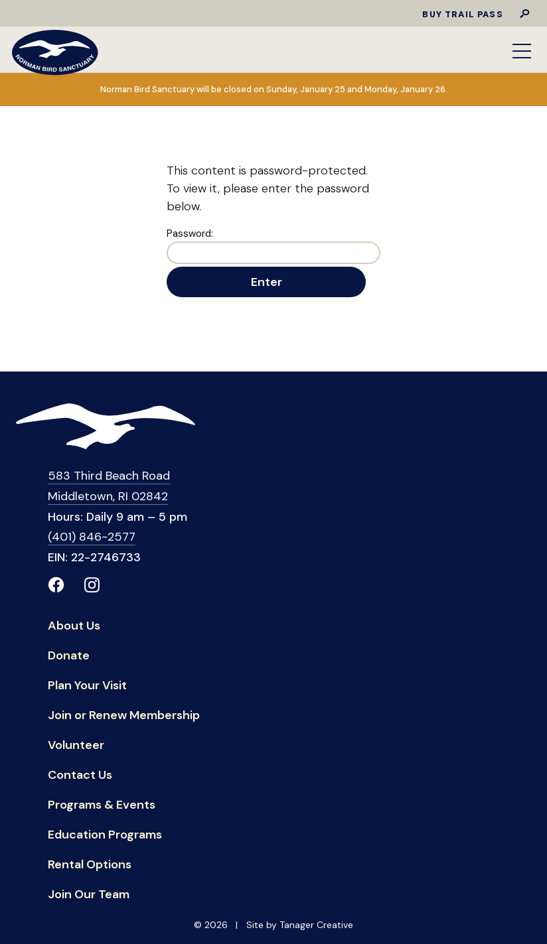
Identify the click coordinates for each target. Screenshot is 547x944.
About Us (74, 627)
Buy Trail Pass (462, 14)
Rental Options (89, 866)
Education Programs (105, 836)
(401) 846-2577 (91, 537)
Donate (69, 657)
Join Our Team (88, 896)
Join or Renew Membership (124, 717)
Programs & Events (101, 806)
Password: (273, 245)
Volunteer (76, 747)
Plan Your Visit (87, 687)
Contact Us (80, 776)
